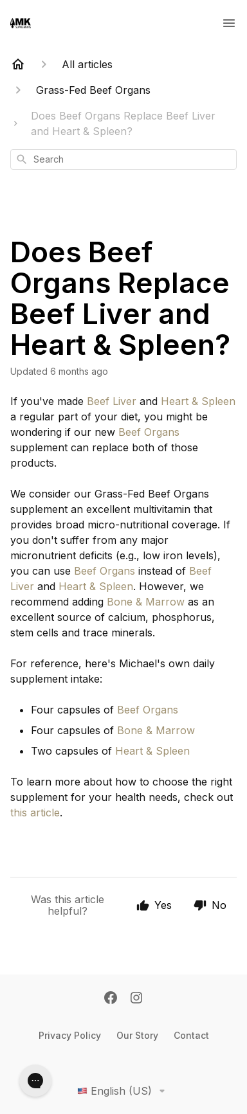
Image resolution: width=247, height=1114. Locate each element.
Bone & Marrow (146, 601)
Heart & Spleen (198, 401)
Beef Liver (111, 401)
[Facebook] (110, 999)
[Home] (18, 64)
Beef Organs (148, 432)
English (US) (123, 1091)
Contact (191, 1035)
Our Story (137, 1035)
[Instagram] (136, 999)
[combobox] (123, 159)
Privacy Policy (70, 1035)
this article (35, 812)
